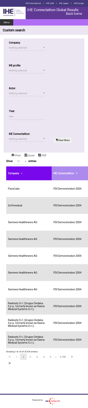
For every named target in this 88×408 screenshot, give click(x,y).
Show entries (21, 161)
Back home (74, 14)
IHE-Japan (64, 3)
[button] (27, 48)
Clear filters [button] (64, 140)
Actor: (12, 88)
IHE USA (50, 3)
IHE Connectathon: (19, 133)
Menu (7, 22)
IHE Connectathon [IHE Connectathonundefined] (63, 173)
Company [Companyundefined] (13, 173)
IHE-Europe (79, 3)
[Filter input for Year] (27, 116)
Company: (15, 42)
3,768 (63, 356)
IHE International (33, 3)
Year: (12, 111)
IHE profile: (15, 65)
